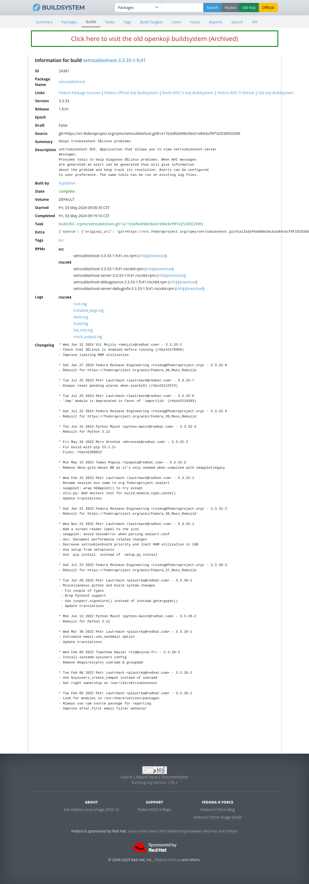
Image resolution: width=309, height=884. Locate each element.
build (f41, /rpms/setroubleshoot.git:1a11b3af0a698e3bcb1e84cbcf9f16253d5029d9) (131, 223)
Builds (91, 21)
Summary (44, 21)
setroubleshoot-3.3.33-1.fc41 (114, 60)
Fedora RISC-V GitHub (235, 92)
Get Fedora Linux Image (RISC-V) (91, 809)
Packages (69, 21)
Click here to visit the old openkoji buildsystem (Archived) (154, 38)
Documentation (175, 776)
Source (126, 776)
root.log (80, 303)
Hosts (195, 21)
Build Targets (151, 21)
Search (237, 21)
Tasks (109, 21)
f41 (61, 240)
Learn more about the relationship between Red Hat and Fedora (183, 831)
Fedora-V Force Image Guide (217, 817)
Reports (215, 21)
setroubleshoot (72, 81)
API (254, 21)
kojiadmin (67, 182)
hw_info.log (83, 329)
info (142, 255)
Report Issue (147, 776)
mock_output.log (87, 336)
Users (176, 21)
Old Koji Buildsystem (275, 92)
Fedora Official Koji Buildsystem (131, 92)
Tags (127, 21)
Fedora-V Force (167, 859)
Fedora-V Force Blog (217, 809)
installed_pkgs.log (88, 310)
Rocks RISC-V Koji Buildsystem (187, 92)
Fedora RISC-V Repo (154, 809)
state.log (80, 316)
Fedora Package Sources (79, 92)
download (156, 255)
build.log (80, 323)
